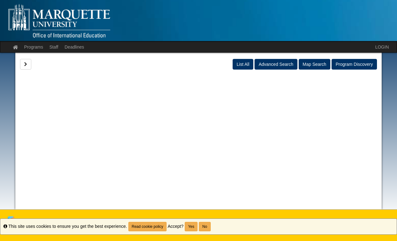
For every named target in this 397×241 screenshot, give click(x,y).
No (204, 226)
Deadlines (74, 47)
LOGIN (382, 47)
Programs (33, 47)
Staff (54, 47)
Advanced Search (276, 64)
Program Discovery (354, 64)
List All (243, 64)
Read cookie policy (147, 226)
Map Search (314, 64)
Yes (191, 226)
